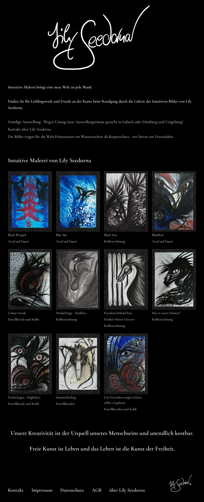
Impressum (41, 490)
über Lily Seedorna (127, 490)
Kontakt (16, 490)
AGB (96, 490)
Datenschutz (72, 490)
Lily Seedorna (40, 129)
